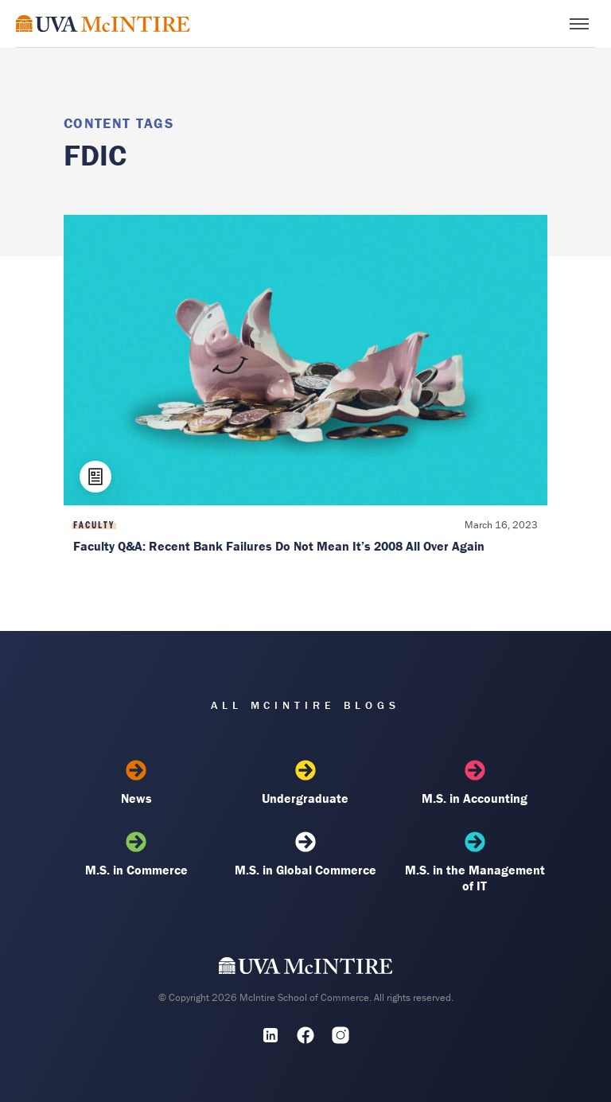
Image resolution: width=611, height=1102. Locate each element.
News (136, 783)
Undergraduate (305, 783)
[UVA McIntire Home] (306, 969)
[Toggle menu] (579, 24)
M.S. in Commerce (136, 854)
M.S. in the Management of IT (475, 862)
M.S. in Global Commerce (305, 854)
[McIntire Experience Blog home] (103, 23)
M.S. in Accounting (475, 783)
